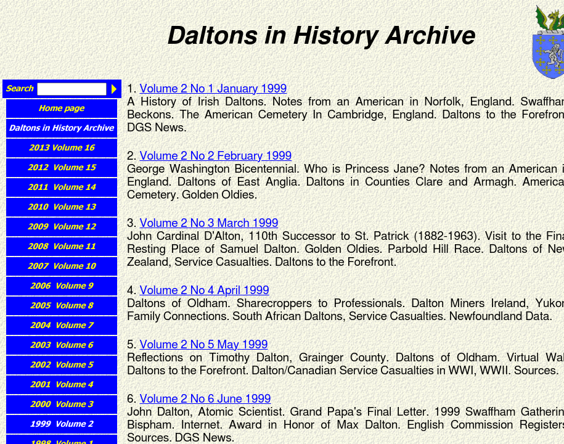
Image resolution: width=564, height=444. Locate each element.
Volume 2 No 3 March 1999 (209, 223)
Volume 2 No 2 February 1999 (216, 156)
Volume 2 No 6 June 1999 (205, 399)
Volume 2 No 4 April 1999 (204, 291)
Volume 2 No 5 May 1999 (204, 345)
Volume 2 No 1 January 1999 (213, 89)
